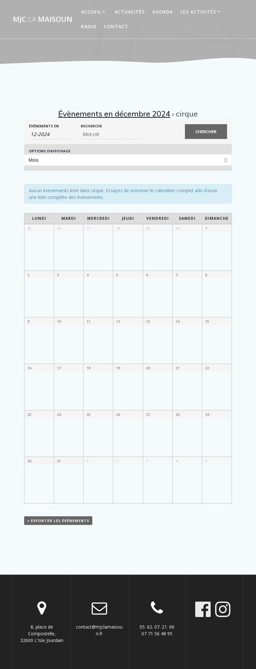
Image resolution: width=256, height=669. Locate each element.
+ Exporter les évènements (58, 520)
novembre (36, 509)
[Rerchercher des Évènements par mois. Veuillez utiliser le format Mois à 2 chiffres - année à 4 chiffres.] (50, 134)
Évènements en (44, 126)
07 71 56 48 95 (157, 633)
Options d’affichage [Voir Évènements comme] (49, 151)
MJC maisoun (42, 19)
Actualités (129, 12)
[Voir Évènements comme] (128, 160)
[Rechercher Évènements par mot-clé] (110, 134)
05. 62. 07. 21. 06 (157, 627)
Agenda (162, 12)
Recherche (91, 126)
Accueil (91, 12)
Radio (88, 26)
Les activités (198, 12)
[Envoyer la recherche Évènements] (206, 131)
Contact (116, 26)
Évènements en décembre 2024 (114, 113)
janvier (221, 509)
